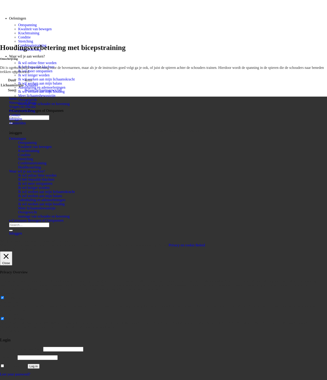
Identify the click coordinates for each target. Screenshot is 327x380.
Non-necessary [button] (11, 314)
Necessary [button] (7, 293)
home (13, 98)
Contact (14, 115)
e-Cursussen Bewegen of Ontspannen (36, 110)
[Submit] (11, 230)
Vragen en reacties (22, 107)
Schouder (31, 85)
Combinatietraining (32, 163)
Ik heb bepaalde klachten (36, 179)
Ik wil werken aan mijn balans (40, 83)
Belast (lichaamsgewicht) (43, 90)
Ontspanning (27, 25)
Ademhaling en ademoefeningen (41, 87)
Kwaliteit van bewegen (35, 29)
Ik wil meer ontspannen (35, 71)
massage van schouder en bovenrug (44, 104)
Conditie (24, 37)
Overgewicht (27, 100)
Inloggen (15, 119)
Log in (34, 366)
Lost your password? (15, 374)
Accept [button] (163, 245)
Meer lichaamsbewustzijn (36, 96)
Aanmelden (17, 123)
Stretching (25, 41)
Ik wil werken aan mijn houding (41, 204)
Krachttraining (28, 33)
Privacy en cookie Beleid (186, 245)
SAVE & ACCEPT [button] (13, 331)
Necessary (12, 298)
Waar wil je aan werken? (27, 56)
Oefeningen (17, 138)
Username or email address (21, 349)
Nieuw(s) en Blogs (22, 103)
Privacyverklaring (22, 111)
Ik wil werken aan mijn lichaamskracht (46, 79)
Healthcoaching (29, 167)
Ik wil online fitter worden (37, 63)
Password (8, 357)
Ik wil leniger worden (34, 75)
